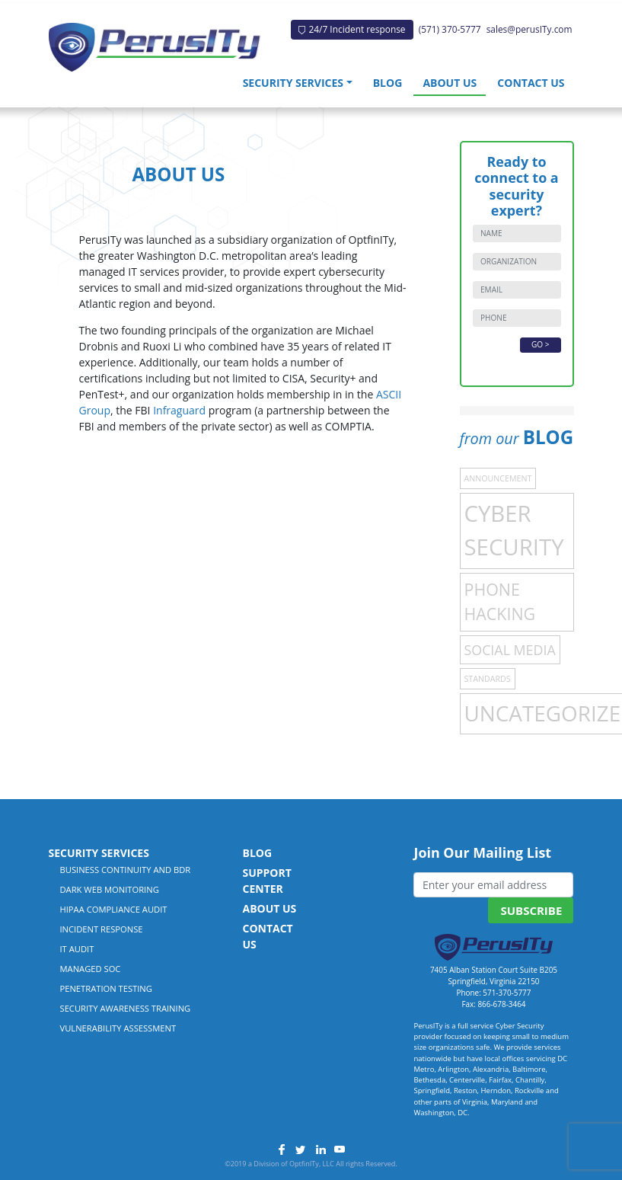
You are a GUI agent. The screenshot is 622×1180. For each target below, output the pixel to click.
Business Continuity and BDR (125, 869)
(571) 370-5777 (450, 29)
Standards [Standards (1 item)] (487, 678)
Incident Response (101, 929)
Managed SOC (90, 968)
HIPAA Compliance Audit (113, 909)
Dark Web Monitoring (109, 889)
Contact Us (530, 82)
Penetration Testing (106, 988)
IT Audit (77, 949)
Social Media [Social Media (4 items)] (510, 650)
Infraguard (179, 410)
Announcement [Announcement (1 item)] (498, 478)
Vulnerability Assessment (118, 1028)
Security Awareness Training (125, 1008)
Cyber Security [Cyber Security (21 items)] (514, 530)
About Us (450, 82)
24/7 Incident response (351, 29)
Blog (388, 82)
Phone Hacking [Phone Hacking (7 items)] (500, 601)
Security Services (293, 82)
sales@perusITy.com (529, 29)
